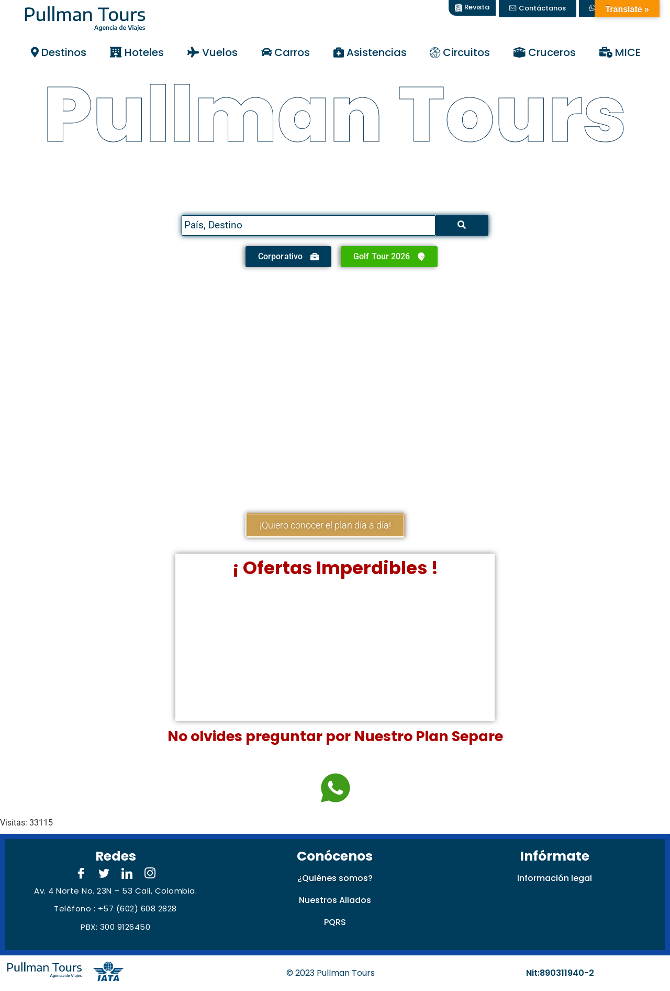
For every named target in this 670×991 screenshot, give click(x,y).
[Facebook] (81, 874)
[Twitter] (104, 874)
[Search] (308, 225)
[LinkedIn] (127, 874)
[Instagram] (150, 874)
